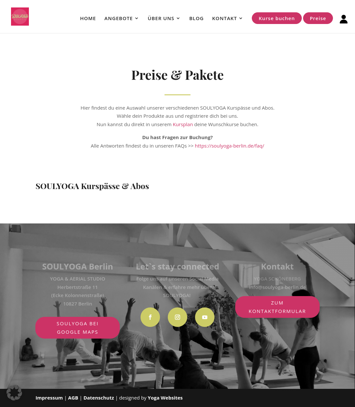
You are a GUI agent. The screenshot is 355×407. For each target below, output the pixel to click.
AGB (74, 397)
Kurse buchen (277, 18)
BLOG (196, 18)
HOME (88, 18)
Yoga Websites (165, 397)
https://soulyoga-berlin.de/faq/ (229, 145)
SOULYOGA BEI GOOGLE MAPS (78, 327)
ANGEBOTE (118, 18)
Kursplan (183, 124)
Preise (318, 18)
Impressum (49, 397)
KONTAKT (224, 18)
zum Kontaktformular (277, 306)
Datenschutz (98, 397)
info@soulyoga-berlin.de (277, 287)
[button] (14, 392)
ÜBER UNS (161, 18)
